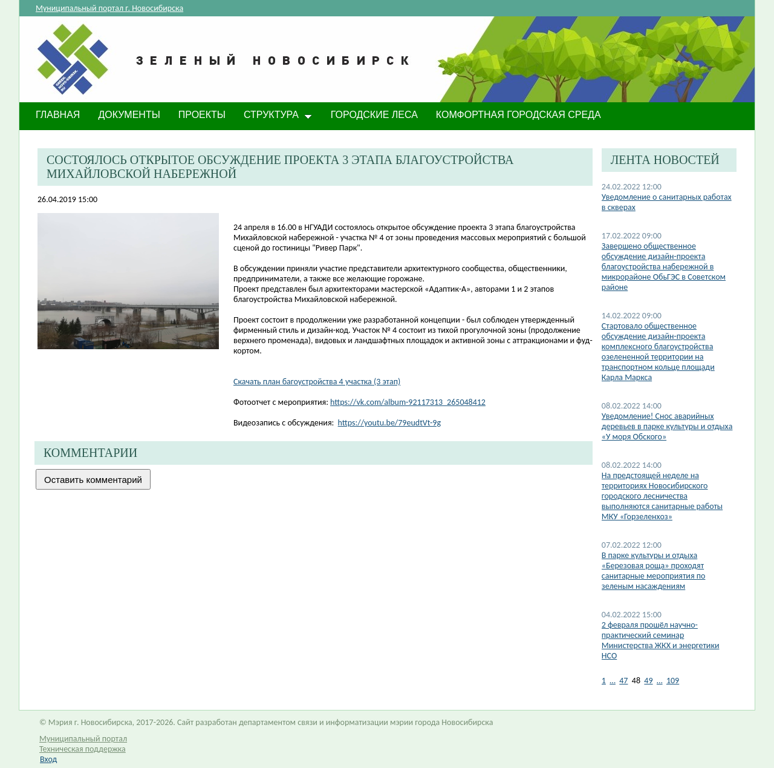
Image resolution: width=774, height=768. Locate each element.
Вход (48, 759)
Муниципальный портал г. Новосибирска (109, 8)
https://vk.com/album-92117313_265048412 (408, 402)
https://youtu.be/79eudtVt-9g (389, 423)
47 (623, 680)
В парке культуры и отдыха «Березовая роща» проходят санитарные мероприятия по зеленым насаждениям (654, 570)
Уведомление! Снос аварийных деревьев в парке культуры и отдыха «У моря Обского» (667, 426)
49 (648, 680)
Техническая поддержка (82, 749)
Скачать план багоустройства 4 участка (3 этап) (316, 381)
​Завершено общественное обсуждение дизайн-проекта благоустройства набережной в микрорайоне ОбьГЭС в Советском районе (664, 266)
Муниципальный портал (83, 739)
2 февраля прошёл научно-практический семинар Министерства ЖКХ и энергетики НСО (661, 640)
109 (672, 680)
